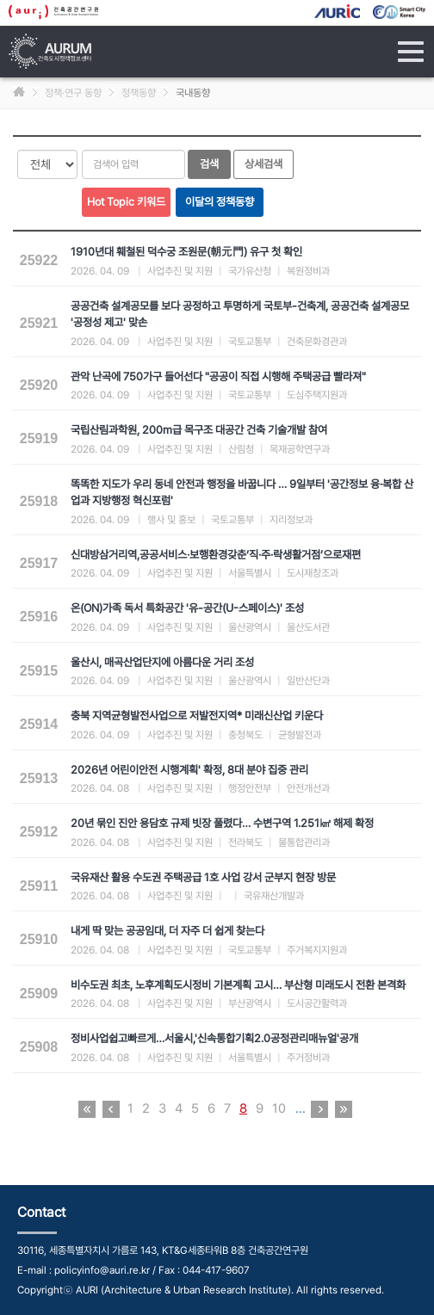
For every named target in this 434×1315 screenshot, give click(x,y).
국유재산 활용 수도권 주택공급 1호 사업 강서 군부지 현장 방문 (203, 877)
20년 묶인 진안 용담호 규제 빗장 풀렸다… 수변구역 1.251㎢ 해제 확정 (222, 823)
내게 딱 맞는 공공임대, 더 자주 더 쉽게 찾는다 (167, 930)
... (300, 1108)
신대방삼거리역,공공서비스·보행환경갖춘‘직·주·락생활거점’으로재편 (216, 554)
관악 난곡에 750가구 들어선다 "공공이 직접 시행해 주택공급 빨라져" (218, 376)
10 (279, 1108)
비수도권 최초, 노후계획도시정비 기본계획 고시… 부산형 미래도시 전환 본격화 (238, 985)
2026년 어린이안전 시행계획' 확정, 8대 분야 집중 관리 (189, 769)
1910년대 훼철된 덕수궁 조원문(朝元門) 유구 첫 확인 (186, 251)
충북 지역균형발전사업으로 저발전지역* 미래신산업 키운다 (197, 715)
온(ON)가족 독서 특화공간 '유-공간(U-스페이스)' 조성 (187, 608)
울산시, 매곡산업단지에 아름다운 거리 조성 (162, 662)
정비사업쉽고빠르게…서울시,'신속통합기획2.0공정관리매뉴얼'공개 (214, 1038)
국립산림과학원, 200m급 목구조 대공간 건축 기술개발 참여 (199, 429)
